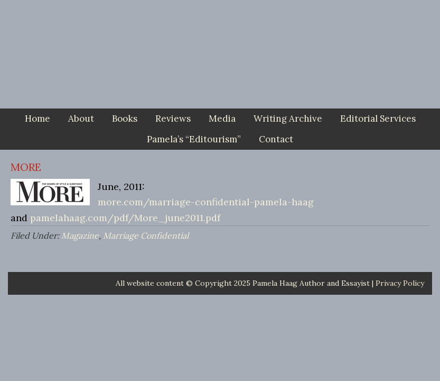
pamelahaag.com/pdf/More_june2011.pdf (125, 218)
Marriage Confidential (146, 235)
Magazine (80, 235)
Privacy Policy (400, 283)
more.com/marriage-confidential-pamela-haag (206, 202)
